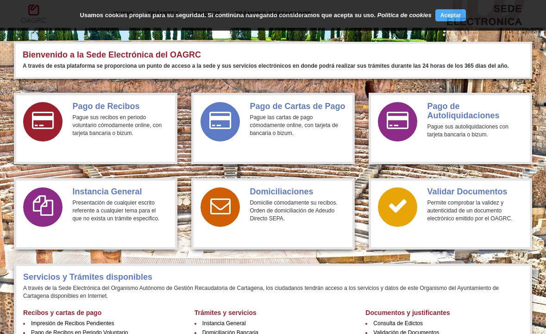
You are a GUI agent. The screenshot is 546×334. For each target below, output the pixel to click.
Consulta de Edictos (398, 323)
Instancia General (224, 323)
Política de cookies (404, 15)
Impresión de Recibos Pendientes (72, 323)
